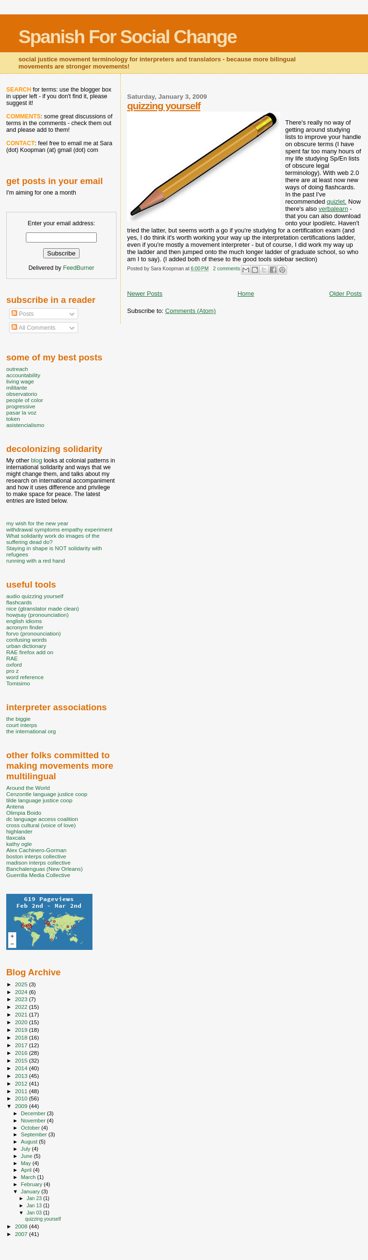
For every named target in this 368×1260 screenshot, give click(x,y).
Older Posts (345, 293)
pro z (12, 671)
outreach (17, 369)
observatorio (21, 394)
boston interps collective (36, 856)
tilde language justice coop (39, 800)
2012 (22, 1083)
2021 (22, 1014)
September (35, 1134)
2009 (22, 1106)
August (30, 1141)
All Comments (34, 327)
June (27, 1156)
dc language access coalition (42, 819)
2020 (22, 1022)
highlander (19, 831)
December (34, 1113)
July (26, 1149)
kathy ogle (19, 844)
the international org (31, 731)
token (13, 419)
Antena (15, 806)
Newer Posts (144, 293)
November (34, 1120)
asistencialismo (25, 425)
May (27, 1163)
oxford (14, 664)
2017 (22, 1045)
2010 (22, 1098)
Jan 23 (34, 1198)
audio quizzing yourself (34, 596)
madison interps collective (38, 862)
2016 (22, 1053)
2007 (22, 1234)
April (27, 1170)
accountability (23, 375)
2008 (22, 1226)
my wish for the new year (37, 523)
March (29, 1177)
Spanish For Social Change (127, 36)
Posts (23, 314)
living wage (20, 381)
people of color (24, 400)
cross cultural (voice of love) (41, 825)
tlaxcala (15, 837)
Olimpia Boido (23, 812)
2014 (22, 1068)
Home (246, 293)
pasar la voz (21, 412)
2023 (22, 999)
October (31, 1128)
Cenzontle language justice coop (46, 794)
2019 (22, 1030)
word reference (25, 677)
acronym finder (25, 627)
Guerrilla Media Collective (38, 875)
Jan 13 (34, 1205)
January (31, 1191)
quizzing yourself (163, 105)
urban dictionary (26, 646)
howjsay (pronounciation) (37, 615)
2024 (22, 992)
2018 (22, 1037)
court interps (21, 725)
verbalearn (333, 208)
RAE (12, 658)
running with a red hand (35, 560)
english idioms (24, 621)
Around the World (28, 788)
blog (36, 460)
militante (16, 387)
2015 (22, 1060)
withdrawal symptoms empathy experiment (59, 529)
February (32, 1184)
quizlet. (336, 201)
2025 (22, 984)
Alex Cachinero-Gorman (36, 850)
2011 (22, 1091)
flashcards (19, 602)
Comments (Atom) (190, 310)
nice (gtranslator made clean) (42, 608)
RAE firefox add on (29, 652)
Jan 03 (34, 1212)
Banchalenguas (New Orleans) (44, 869)
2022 (22, 1007)
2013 (22, 1076)
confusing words (26, 639)
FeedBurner (78, 268)
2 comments (227, 268)
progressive (20, 406)
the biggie (18, 719)
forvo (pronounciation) (33, 633)
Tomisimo (18, 683)
